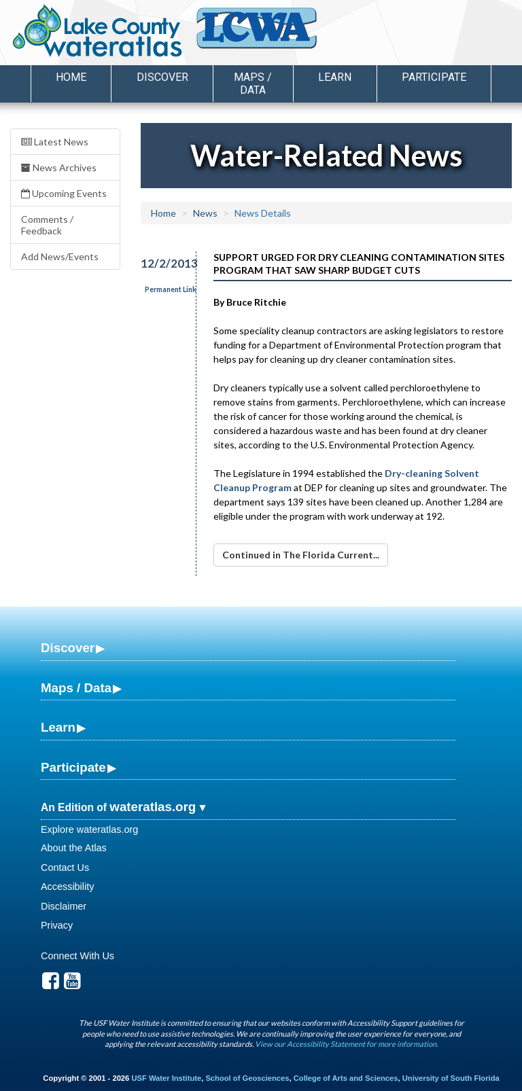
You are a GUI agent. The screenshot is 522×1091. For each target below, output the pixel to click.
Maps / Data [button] (253, 83)
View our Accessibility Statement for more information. (346, 1043)
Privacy (57, 925)
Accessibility (67, 886)
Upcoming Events (64, 193)
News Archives (59, 167)
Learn (58, 727)
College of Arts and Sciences (346, 1078)
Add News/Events (60, 256)
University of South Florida (451, 1078)
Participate (73, 767)
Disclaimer (63, 906)
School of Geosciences (247, 1078)
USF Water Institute (166, 1078)
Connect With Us (77, 955)
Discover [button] (162, 77)
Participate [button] (434, 77)
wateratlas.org (152, 807)
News (205, 213)
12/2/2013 (161, 263)
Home (71, 77)
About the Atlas (74, 847)
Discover (67, 648)
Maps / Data (76, 688)
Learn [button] (334, 77)
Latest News (54, 141)
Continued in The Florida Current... (300, 554)
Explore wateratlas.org (89, 829)
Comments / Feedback (47, 224)
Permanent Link (170, 289)
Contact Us (65, 867)
